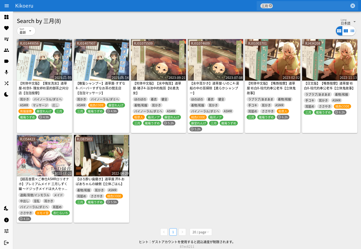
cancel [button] (270, 6)
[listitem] (6, 17)
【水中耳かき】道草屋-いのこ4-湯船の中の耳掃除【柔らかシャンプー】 (214, 88)
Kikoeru (24, 5)
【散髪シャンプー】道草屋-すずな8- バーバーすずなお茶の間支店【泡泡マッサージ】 (100, 88)
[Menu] (7, 6)
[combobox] (311, 6)
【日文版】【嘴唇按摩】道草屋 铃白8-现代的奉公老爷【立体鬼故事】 (329, 85)
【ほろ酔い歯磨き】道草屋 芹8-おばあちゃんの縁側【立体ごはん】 (100, 181)
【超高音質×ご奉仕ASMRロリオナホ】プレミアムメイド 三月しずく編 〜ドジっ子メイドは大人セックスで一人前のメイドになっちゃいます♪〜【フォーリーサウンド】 (44, 188)
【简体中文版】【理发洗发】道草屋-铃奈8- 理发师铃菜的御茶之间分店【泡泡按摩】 (44, 88)
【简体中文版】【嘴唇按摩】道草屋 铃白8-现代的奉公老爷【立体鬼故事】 (271, 88)
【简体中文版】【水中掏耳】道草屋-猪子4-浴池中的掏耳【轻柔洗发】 (157, 88)
